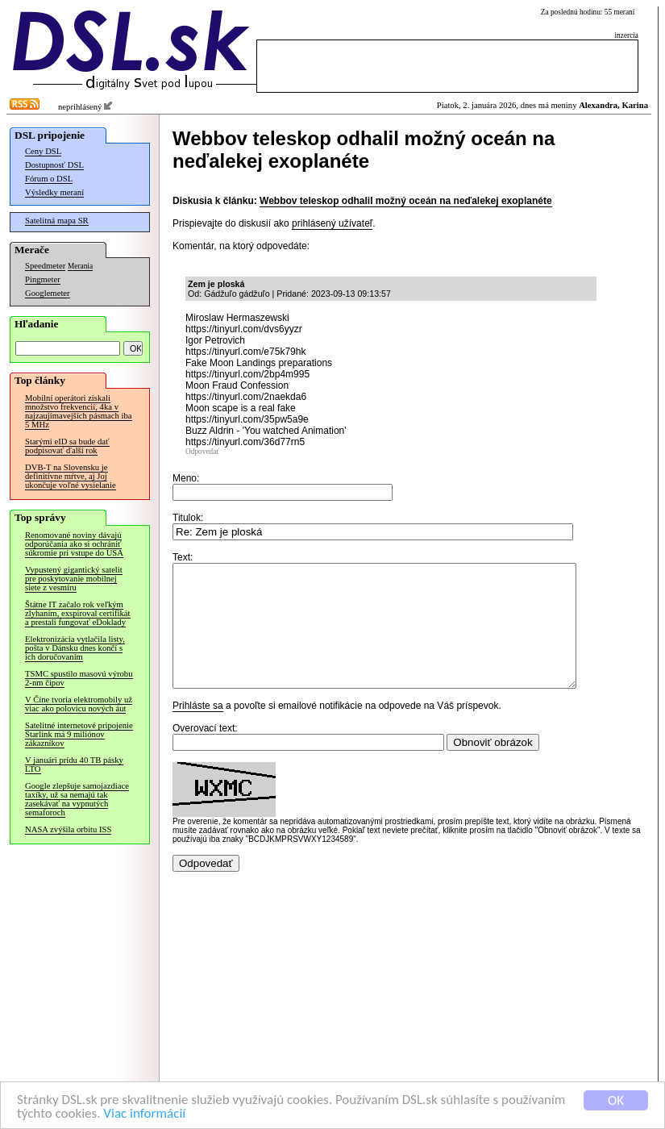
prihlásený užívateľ (332, 223)
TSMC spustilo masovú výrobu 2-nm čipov (79, 678)
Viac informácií (144, 1114)
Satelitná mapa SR (57, 220)
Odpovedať (202, 452)
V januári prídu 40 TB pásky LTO (74, 764)
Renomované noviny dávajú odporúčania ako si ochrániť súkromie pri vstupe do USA (74, 544)
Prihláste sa (197, 729)
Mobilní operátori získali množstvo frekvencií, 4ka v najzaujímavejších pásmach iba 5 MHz (78, 411)
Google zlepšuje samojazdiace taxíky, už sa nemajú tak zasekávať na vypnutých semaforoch (77, 799)
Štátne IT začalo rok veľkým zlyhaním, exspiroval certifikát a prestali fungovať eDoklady (78, 613)
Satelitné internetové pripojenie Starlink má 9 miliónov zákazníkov (79, 734)
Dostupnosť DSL (54, 164)
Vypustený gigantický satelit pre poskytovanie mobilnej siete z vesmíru (74, 578)
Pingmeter (42, 279)
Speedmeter (45, 265)
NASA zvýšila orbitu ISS (68, 829)
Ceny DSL (43, 151)
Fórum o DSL (49, 178)
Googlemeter (47, 293)
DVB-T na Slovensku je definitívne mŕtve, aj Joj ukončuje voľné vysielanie (70, 476)
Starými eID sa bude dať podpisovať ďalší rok (67, 446)
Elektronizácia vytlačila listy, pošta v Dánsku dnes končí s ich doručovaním (75, 648)
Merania (80, 266)
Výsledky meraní (54, 192)
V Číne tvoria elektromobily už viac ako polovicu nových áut (78, 704)
